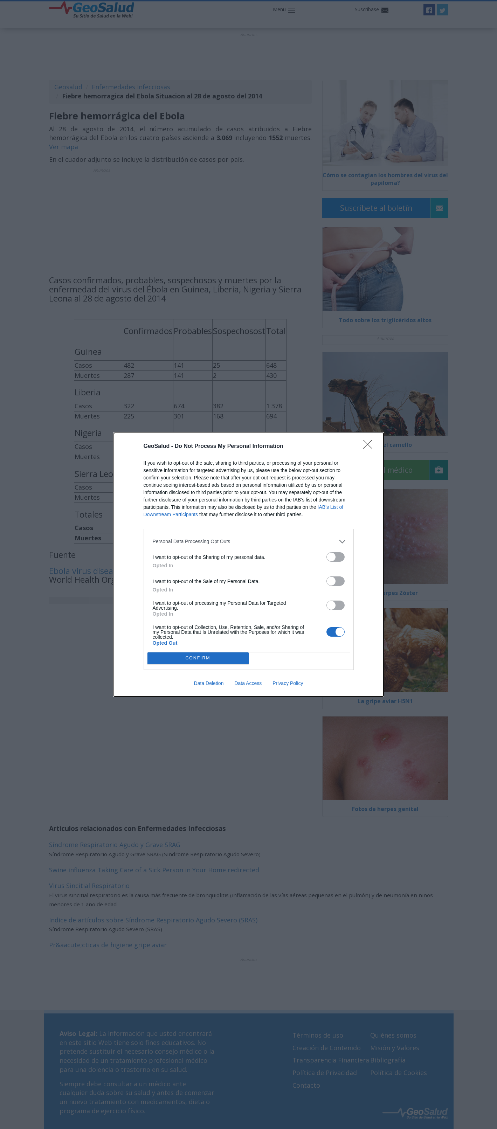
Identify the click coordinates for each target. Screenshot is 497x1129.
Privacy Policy (287, 683)
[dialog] (249, 565)
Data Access (248, 683)
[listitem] (249, 541)
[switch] (335, 557)
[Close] (370, 446)
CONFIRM (198, 658)
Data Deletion (209, 683)
